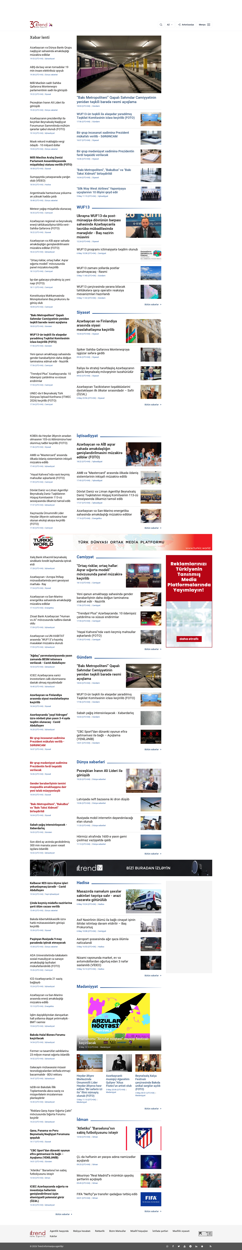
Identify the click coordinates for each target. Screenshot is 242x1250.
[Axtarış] (161, 25)
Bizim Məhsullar (117, 1231)
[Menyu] (204, 25)
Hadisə (83, 882)
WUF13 (83, 207)
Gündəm (84, 657)
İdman (82, 1119)
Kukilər (53, 1236)
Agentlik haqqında (59, 1231)
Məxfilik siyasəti (181, 1231)
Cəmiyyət (85, 557)
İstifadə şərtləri (160, 1231)
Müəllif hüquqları (139, 1231)
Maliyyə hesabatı (81, 1231)
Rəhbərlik (100, 1231)
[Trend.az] (41, 24)
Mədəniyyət (87, 986)
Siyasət (83, 312)
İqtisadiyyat (87, 435)
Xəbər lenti (40, 37)
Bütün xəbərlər (152, 304)
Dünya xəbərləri (91, 762)
